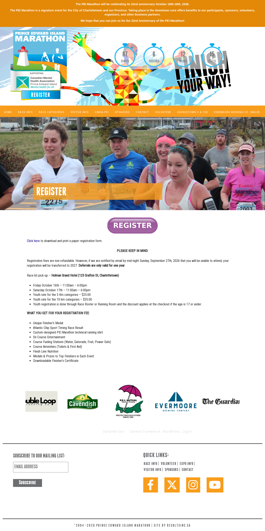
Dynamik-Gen (113, 431)
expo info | (187, 464)
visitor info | (153, 470)
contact (188, 470)
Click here (33, 241)
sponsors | (172, 470)
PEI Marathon (48, 64)
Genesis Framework (145, 431)
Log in (187, 431)
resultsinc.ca (179, 525)
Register (40, 95)
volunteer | (169, 464)
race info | (151, 464)
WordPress (171, 431)
